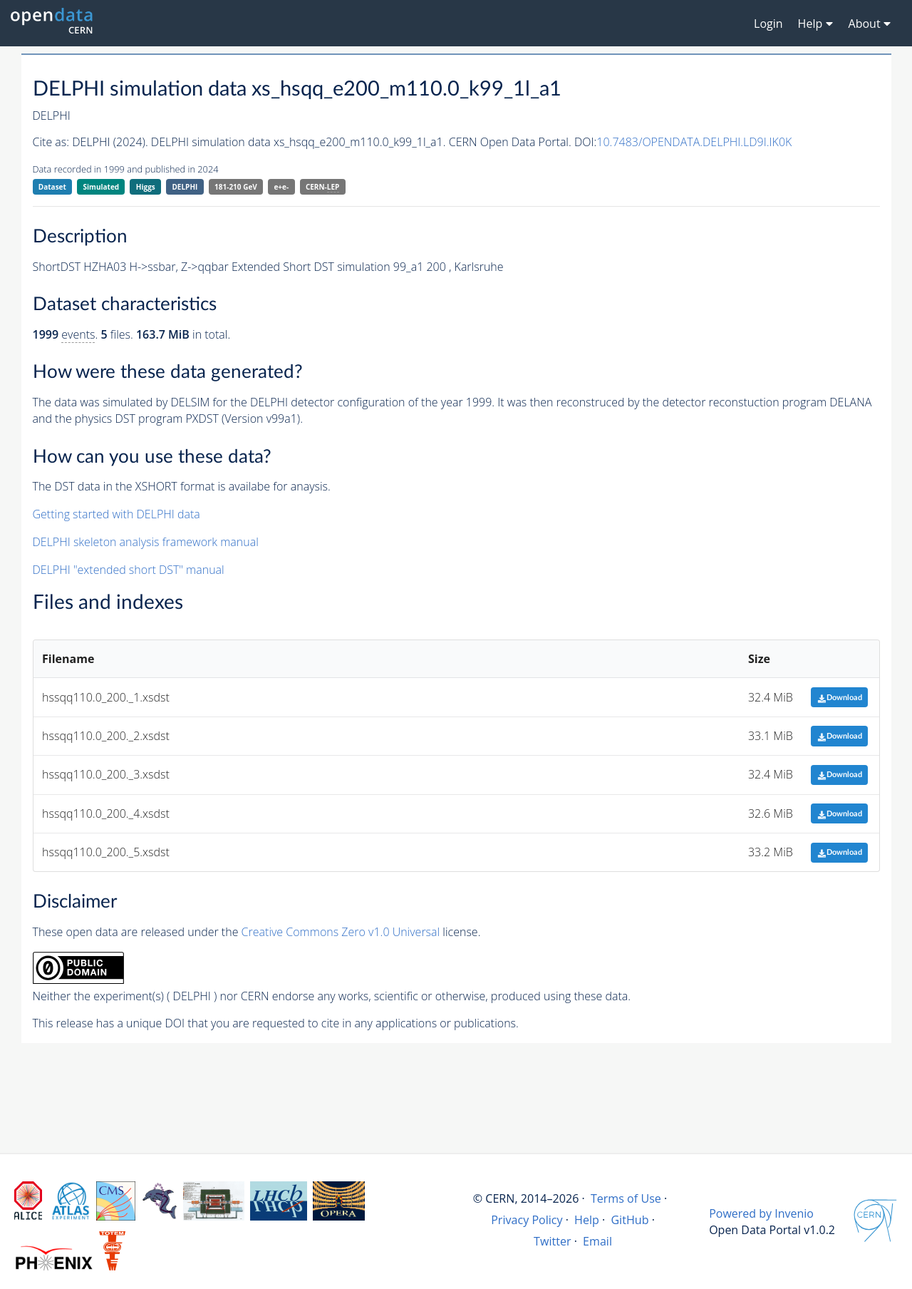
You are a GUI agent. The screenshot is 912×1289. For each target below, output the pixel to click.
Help (586, 1220)
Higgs (145, 187)
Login (768, 23)
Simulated (101, 187)
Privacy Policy (527, 1220)
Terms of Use (626, 1198)
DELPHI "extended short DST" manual (128, 569)
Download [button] (839, 698)
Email (597, 1241)
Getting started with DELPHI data (116, 514)
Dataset (52, 187)
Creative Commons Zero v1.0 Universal (341, 932)
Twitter (552, 1241)
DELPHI (184, 187)
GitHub (629, 1220)
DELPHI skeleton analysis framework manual (146, 542)
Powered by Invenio (761, 1213)
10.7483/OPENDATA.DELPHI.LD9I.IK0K (694, 142)
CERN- (322, 187)
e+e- (281, 187)
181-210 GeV (235, 187)
